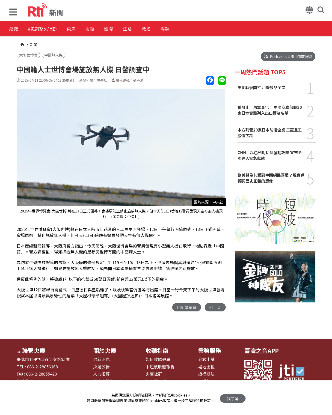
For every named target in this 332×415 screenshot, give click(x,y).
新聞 (33, 44)
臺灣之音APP (261, 350)
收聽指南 (157, 350)
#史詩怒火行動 (45, 28)
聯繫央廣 (33, 350)
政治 (159, 28)
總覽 (13, 28)
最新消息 (101, 359)
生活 (138, 28)
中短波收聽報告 (160, 367)
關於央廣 (104, 350)
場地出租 (206, 367)
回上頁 (215, 307)
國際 (118, 28)
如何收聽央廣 (157, 359)
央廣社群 (153, 374)
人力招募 (101, 374)
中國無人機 (53, 55)
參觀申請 (206, 359)
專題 (180, 28)
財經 (97, 28)
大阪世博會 (28, 55)
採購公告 (101, 367)
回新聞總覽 (186, 307)
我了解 (233, 398)
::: (18, 44)
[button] (13, 12)
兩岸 (76, 28)
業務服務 (209, 350)
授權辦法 (206, 374)
